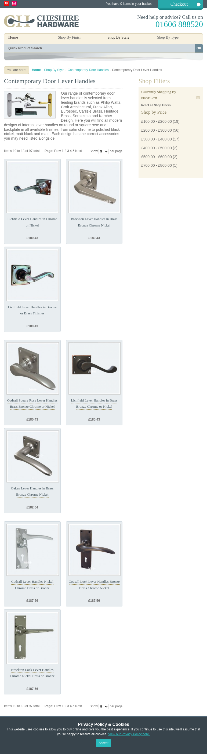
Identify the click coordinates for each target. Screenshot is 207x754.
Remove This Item (198, 97)
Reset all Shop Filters (156, 105)
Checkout (179, 4)
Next (78, 151)
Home (13, 37)
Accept (103, 743)
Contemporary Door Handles (88, 70)
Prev (58, 151)
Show (94, 151)
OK (199, 48)
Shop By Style (54, 70)
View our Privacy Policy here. (129, 734)
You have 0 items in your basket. (129, 4)
